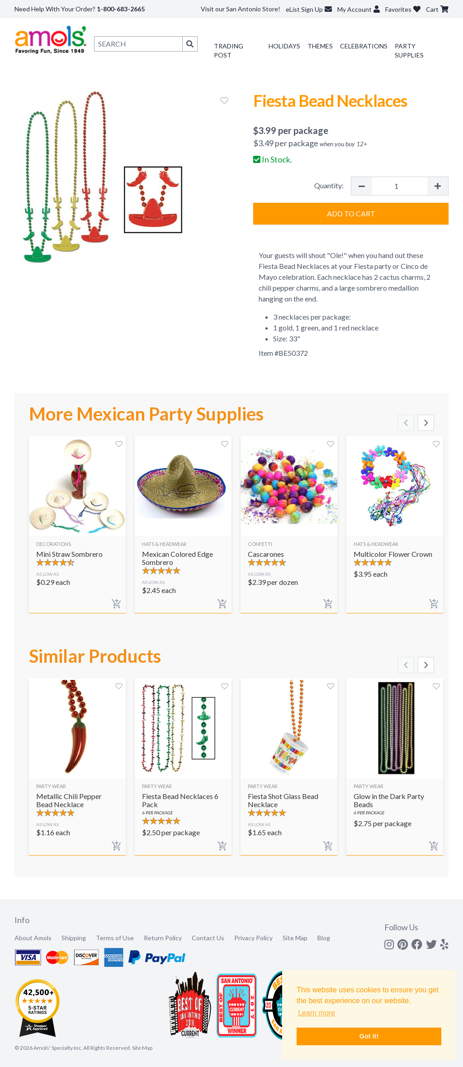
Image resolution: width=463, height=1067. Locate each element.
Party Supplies (409, 50)
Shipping (73, 938)
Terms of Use (115, 938)
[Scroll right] (426, 423)
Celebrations (363, 46)
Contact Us (208, 938)
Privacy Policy (253, 938)
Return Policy (163, 938)
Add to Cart (351, 213)
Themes (320, 46)
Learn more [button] (316, 1013)
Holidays (284, 46)
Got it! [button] (368, 1036)
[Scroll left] (406, 423)
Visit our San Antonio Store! (240, 9)
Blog (323, 938)
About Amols (33, 938)
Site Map (295, 938)
